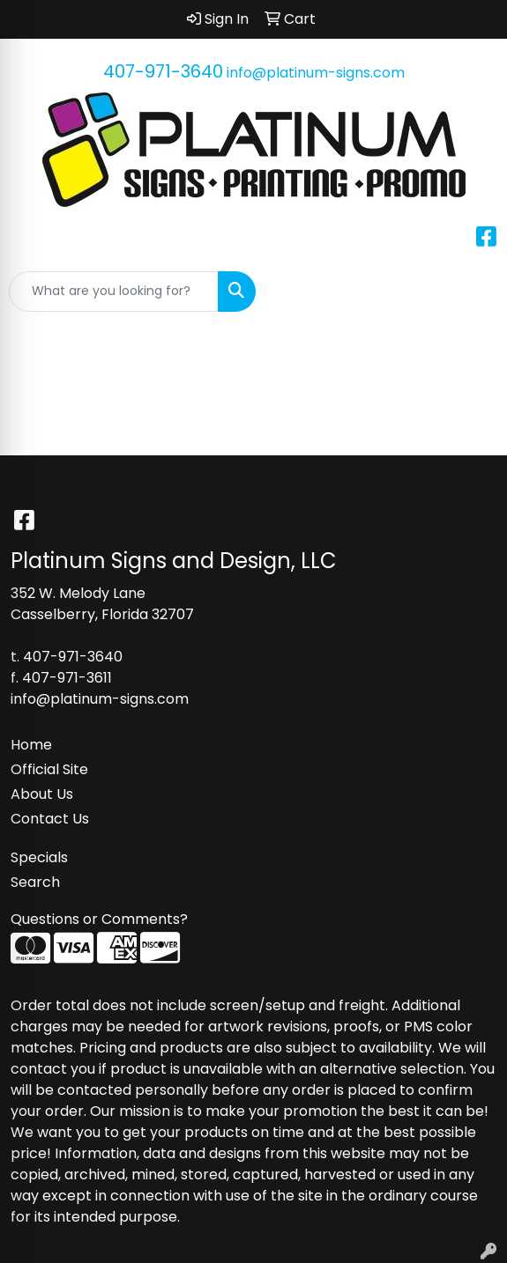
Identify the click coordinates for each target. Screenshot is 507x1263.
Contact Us (50, 819)
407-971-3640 (163, 71)
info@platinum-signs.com (316, 73)
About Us (42, 794)
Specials (39, 857)
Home (31, 745)
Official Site (49, 769)
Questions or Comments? (99, 919)
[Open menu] (471, 291)
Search (35, 882)
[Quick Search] (114, 291)
